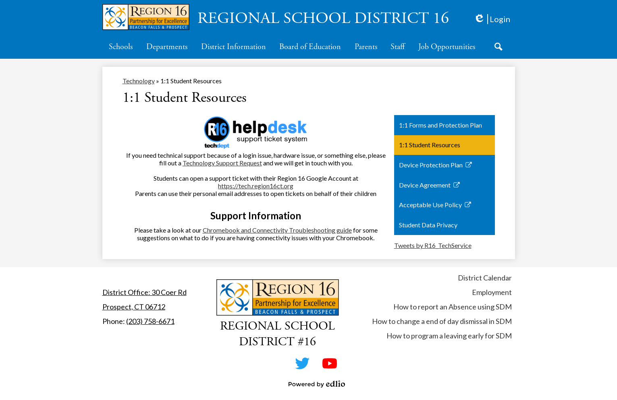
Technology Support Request (222, 163)
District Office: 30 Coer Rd (144, 292)
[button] (121, 47)
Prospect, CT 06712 (133, 306)
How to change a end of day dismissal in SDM (442, 321)
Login (492, 19)
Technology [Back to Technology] (139, 81)
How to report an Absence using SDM (452, 306)
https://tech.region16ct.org (255, 186)
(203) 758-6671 (150, 321)
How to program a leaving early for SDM (449, 335)
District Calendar (485, 277)
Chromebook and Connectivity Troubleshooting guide (277, 230)
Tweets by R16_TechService (433, 245)
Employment (492, 292)
